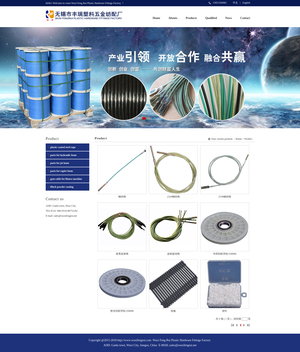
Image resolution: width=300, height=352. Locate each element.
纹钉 (224, 310)
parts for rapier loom (61, 171)
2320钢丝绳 (173, 196)
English (246, 2)
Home (156, 18)
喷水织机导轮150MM (122, 310)
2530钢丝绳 (224, 196)
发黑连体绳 (122, 253)
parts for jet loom (59, 163)
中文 (235, 2)
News (228, 18)
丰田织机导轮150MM (224, 253)
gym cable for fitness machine (66, 178)
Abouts (172, 18)
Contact (245, 18)
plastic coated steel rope (63, 147)
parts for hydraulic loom (63, 155)
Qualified (211, 18)
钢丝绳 (122, 196)
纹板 (173, 310)
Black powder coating (61, 186)
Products (191, 18)
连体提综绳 (173, 253)
